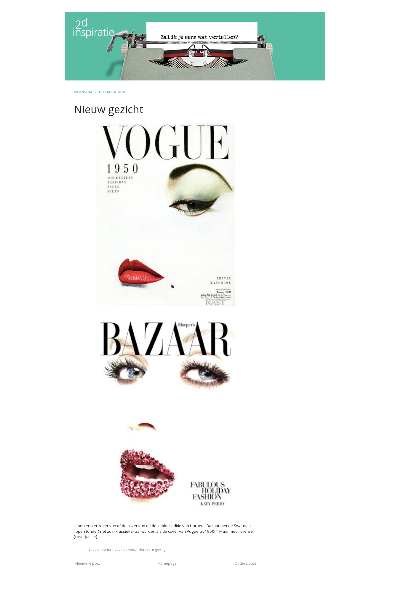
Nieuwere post (87, 563)
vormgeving (156, 549)
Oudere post (245, 563)
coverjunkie (85, 536)
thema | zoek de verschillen (122, 549)
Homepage (167, 563)
